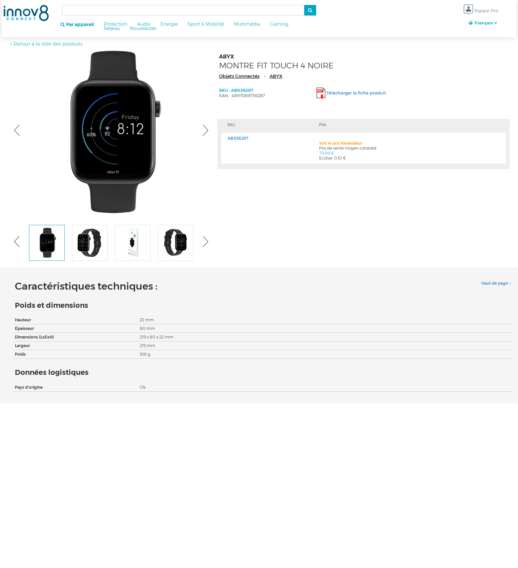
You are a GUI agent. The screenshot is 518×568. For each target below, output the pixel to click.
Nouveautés (143, 28)
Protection (115, 24)
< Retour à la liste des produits (46, 44)
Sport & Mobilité (206, 24)
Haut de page (496, 283)
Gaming (279, 24)
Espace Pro (480, 11)
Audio (144, 24)
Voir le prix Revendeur (340, 143)
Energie (169, 24)
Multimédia (247, 24)
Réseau (112, 28)
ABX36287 (238, 138)
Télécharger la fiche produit (356, 92)
